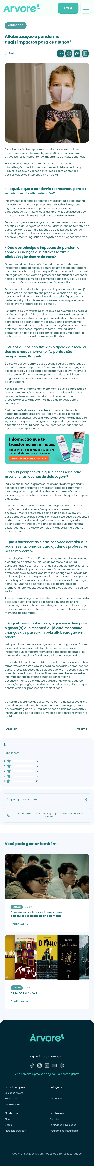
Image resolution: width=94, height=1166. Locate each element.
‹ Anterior (11, 729)
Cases (8, 1125)
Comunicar (56, 1099)
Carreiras (55, 1119)
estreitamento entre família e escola (60, 314)
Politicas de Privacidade (63, 1125)
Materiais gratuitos (15, 1131)
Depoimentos (12, 1105)
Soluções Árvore (14, 1093)
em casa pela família (35, 648)
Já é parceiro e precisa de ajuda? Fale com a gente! (47, 1074)
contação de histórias (21, 562)
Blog (7, 1119)
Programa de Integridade (64, 1131)
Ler (51, 1093)
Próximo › (82, 729)
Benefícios (11, 1099)
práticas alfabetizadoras (41, 558)
